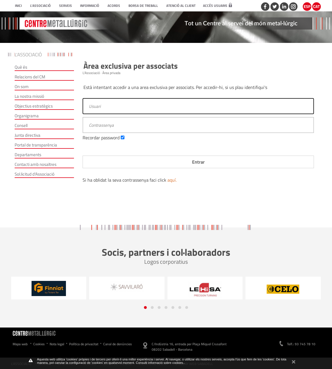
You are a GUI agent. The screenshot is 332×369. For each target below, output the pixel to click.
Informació (89, 5)
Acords (114, 5)
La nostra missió (29, 96)
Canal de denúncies (117, 344)
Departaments (28, 154)
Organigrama (27, 115)
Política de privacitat (83, 344)
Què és (21, 67)
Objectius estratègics (34, 106)
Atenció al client (181, 5)
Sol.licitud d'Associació (34, 174)
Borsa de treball (143, 5)
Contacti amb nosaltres (35, 164)
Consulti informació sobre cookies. (160, 362)
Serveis (65, 5)
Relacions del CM (30, 77)
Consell (21, 125)
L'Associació (40, 5)
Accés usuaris (217, 5)
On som (22, 86)
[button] (145, 307)
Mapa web (20, 344)
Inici (18, 5)
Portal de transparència (36, 145)
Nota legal (57, 344)
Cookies (39, 344)
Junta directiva (27, 135)
